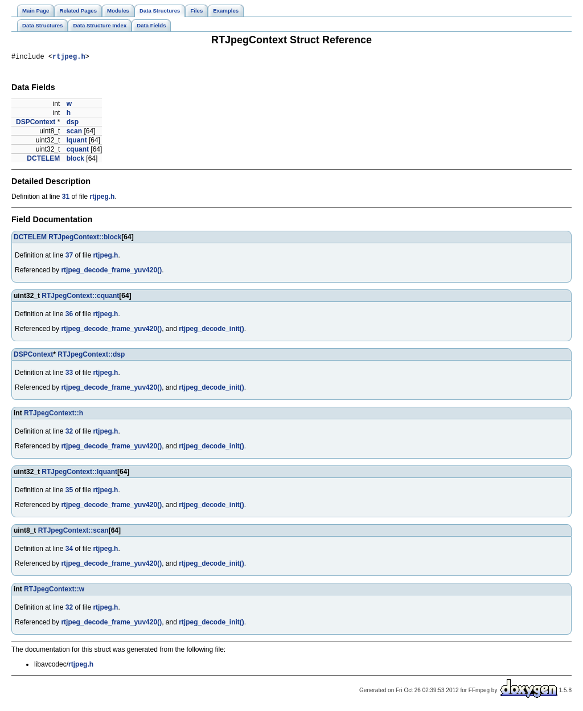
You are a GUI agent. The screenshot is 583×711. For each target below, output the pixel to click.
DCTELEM (43, 160)
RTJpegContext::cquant (80, 297)
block (75, 160)
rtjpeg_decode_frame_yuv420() (111, 272)
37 (69, 257)
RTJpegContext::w (54, 591)
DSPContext (35, 124)
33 (69, 374)
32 (69, 433)
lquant (77, 142)
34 (69, 550)
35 (69, 492)
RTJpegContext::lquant (79, 473)
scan (74, 133)
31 (65, 198)
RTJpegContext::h (53, 415)
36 (69, 316)
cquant (78, 151)
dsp (73, 124)
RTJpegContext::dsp (91, 356)
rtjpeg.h (68, 58)
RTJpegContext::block (84, 239)
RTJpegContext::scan (73, 532)
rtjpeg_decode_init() (211, 330)
